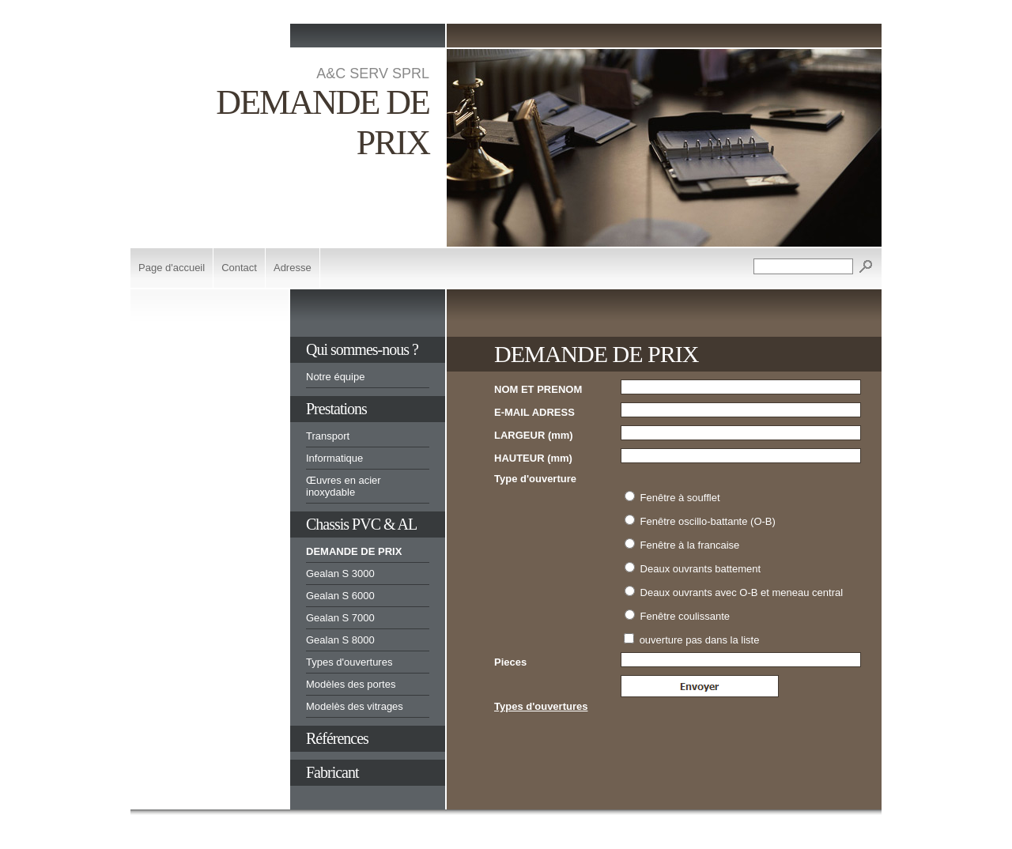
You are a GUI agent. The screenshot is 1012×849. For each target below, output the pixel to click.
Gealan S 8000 (340, 640)
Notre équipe (335, 377)
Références (337, 738)
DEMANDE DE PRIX (354, 551)
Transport (327, 436)
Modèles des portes (350, 684)
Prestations (336, 408)
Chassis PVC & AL (361, 524)
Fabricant (332, 772)
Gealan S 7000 (340, 618)
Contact (239, 268)
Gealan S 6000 (340, 596)
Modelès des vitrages (354, 706)
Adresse (293, 268)
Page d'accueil (171, 268)
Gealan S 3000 (340, 573)
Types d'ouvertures (349, 662)
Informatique (334, 458)
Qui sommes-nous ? (362, 349)
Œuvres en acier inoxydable (343, 486)
